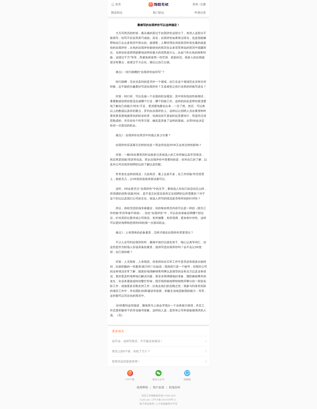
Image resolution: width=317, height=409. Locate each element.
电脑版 (187, 379)
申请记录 (200, 12)
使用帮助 (142, 387)
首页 (118, 4)
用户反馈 (158, 387)
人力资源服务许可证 (167, 403)
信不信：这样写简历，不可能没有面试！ (137, 341)
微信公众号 (158, 379)
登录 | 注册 (199, 4)
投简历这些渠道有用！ (126, 361)
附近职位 (117, 12)
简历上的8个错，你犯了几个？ (131, 351)
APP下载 (129, 379)
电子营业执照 (146, 403)
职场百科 (174, 387)
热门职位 (158, 12)
